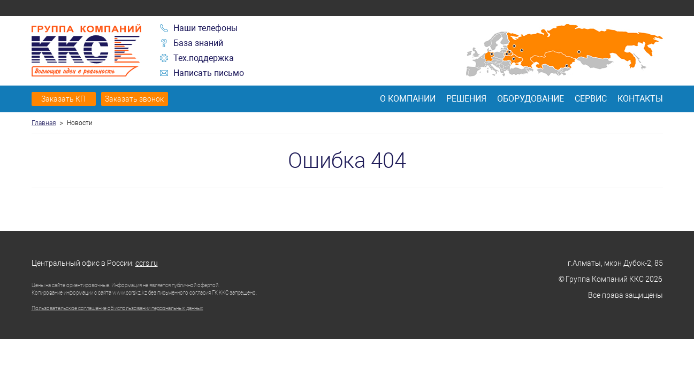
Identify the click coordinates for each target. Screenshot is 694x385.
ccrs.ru (146, 263)
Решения (466, 99)
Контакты (640, 99)
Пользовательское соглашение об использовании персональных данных (117, 308)
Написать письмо (208, 73)
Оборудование (530, 99)
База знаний (198, 43)
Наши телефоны (205, 28)
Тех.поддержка (203, 58)
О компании (408, 99)
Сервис (591, 99)
